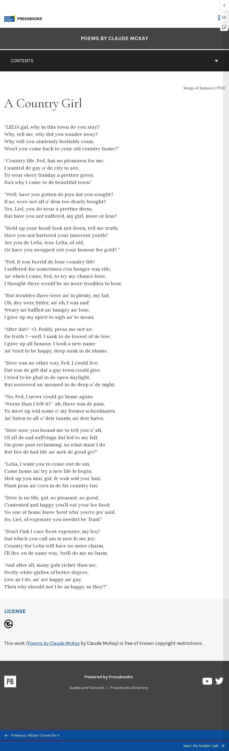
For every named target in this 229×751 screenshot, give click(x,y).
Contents (114, 61)
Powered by (109, 676)
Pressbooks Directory (129, 687)
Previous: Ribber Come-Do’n (32, 735)
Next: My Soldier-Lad (203, 746)
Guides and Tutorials (87, 687)
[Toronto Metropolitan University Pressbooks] (24, 18)
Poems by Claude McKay (54, 643)
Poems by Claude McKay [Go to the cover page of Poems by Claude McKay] (114, 38)
